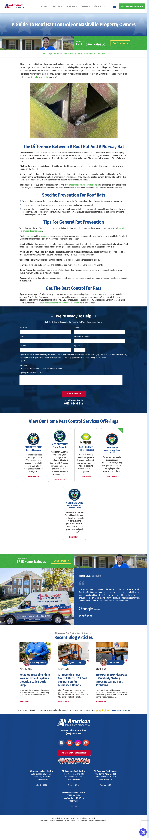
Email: (22, 343)
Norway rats (42, 242)
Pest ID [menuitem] (56, 12)
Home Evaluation (132, 12)
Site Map (43, 827)
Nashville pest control (40, 83)
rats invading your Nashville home (83, 191)
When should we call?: (82, 343)
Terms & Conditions (56, 827)
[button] (142, 832)
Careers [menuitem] (84, 12)
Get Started (120, 49)
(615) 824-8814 (136, 3)
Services (43, 12)
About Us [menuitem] (98, 12)
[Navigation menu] (115, 12)
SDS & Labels (82, 827)
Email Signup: (24, 371)
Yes (23, 367)
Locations (70, 12)
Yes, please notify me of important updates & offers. (41, 375)
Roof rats (29, 242)
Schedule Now (74, 400)
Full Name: (24, 334)
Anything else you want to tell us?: (32, 379)
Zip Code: (78, 352)
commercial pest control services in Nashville (60, 309)
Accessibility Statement (98, 827)
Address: (23, 352)
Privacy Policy (70, 827)
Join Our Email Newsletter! (73, 759)
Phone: (77, 334)
